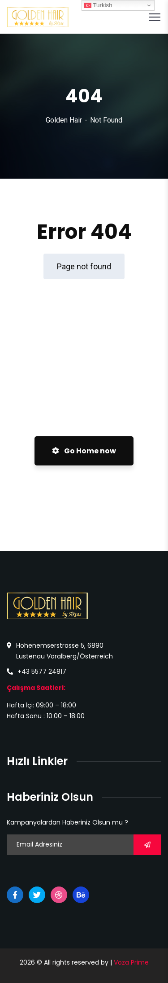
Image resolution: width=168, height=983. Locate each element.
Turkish (98, 5)
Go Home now (84, 451)
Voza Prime (131, 962)
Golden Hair (64, 120)
